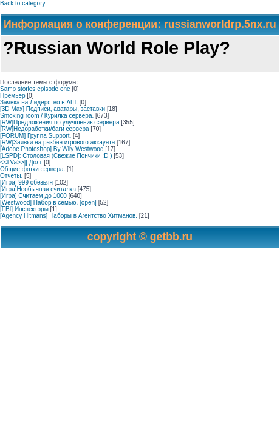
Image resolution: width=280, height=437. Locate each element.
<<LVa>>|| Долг (21, 162)
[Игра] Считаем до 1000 (33, 195)
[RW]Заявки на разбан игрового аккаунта (57, 142)
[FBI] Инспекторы (24, 209)
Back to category (22, 3)
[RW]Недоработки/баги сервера (44, 129)
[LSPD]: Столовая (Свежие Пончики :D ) (56, 155)
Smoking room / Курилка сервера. (47, 115)
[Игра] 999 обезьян (26, 182)
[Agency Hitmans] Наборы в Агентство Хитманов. (68, 215)
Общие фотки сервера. (32, 169)
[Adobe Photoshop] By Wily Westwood (51, 149)
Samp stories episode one (35, 89)
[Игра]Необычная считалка (38, 189)
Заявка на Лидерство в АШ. (39, 102)
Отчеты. (11, 175)
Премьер (13, 95)
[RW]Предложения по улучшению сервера (59, 122)
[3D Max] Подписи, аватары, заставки (52, 109)
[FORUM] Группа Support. (35, 135)
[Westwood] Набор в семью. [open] (48, 202)
